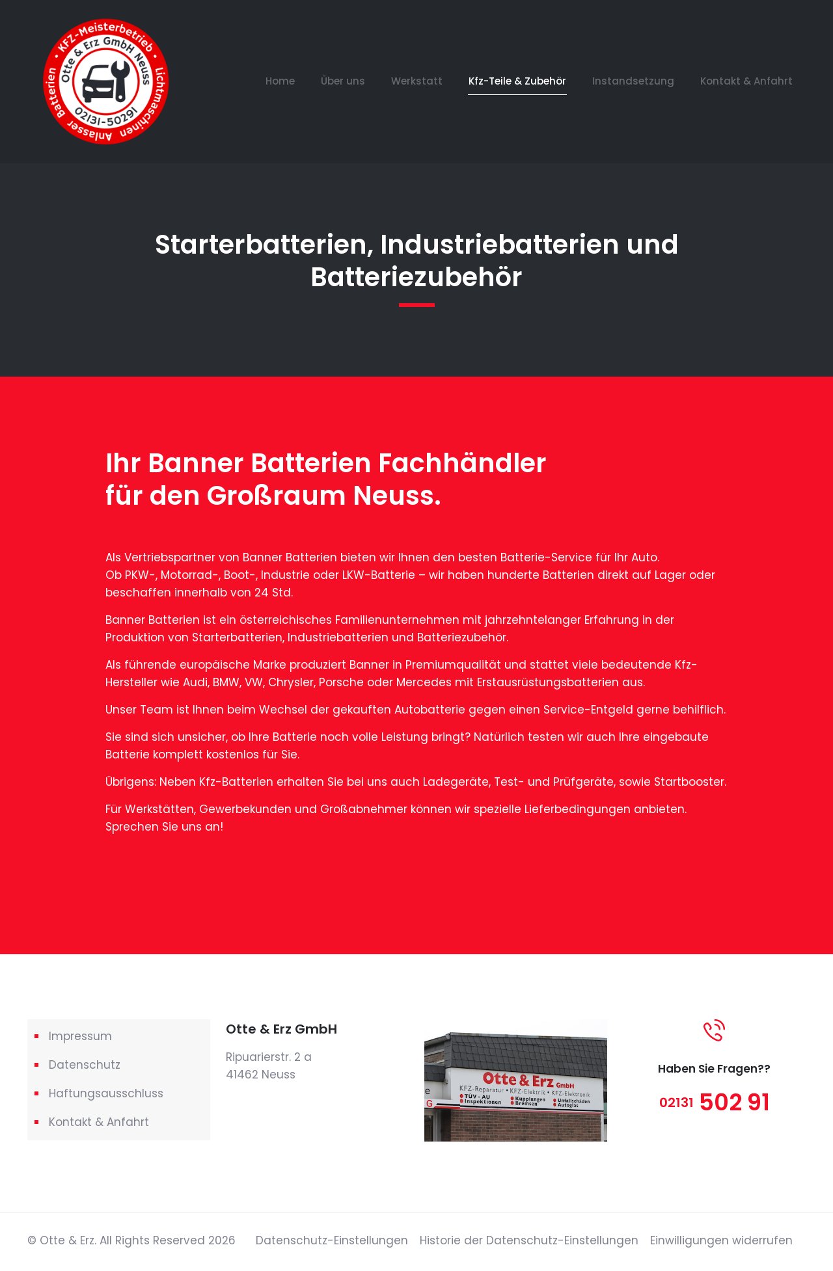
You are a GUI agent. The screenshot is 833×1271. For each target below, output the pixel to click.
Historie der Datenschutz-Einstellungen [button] (529, 1240)
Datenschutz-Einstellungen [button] (332, 1240)
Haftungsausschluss (106, 1093)
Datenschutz (84, 1065)
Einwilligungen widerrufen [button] (721, 1240)
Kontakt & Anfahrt (99, 1122)
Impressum (80, 1036)
